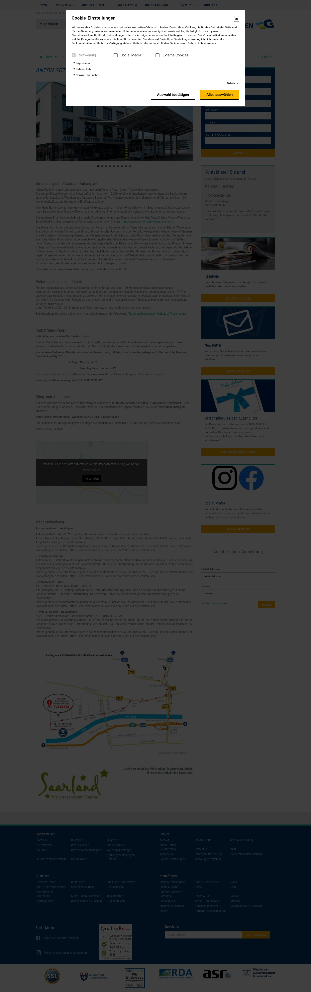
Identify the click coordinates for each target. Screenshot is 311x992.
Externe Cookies (172, 55)
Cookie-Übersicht (85, 75)
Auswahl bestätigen (172, 94)
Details (231, 83)
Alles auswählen (220, 94)
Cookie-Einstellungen (94, 18)
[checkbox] (74, 55)
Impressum (81, 63)
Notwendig (84, 55)
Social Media (127, 55)
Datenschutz (82, 69)
